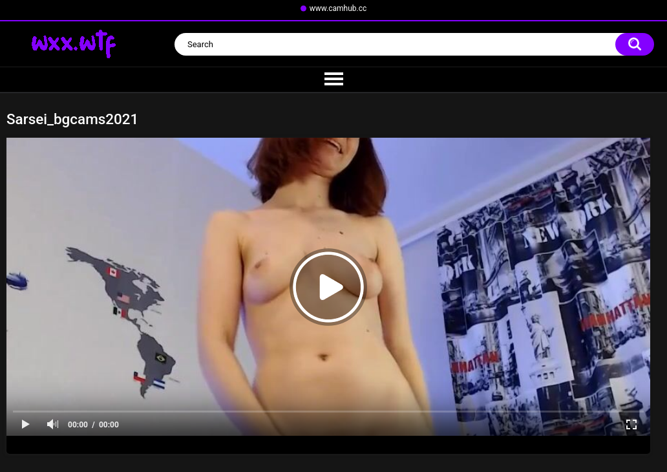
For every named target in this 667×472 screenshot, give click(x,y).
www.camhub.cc (338, 8)
